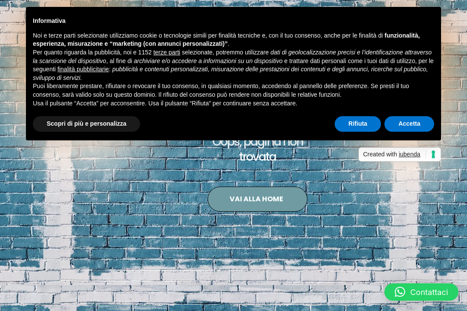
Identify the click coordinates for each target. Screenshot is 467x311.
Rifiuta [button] (358, 123)
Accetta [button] (409, 123)
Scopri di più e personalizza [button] (86, 123)
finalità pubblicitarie (83, 69)
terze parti (167, 52)
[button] (421, 292)
